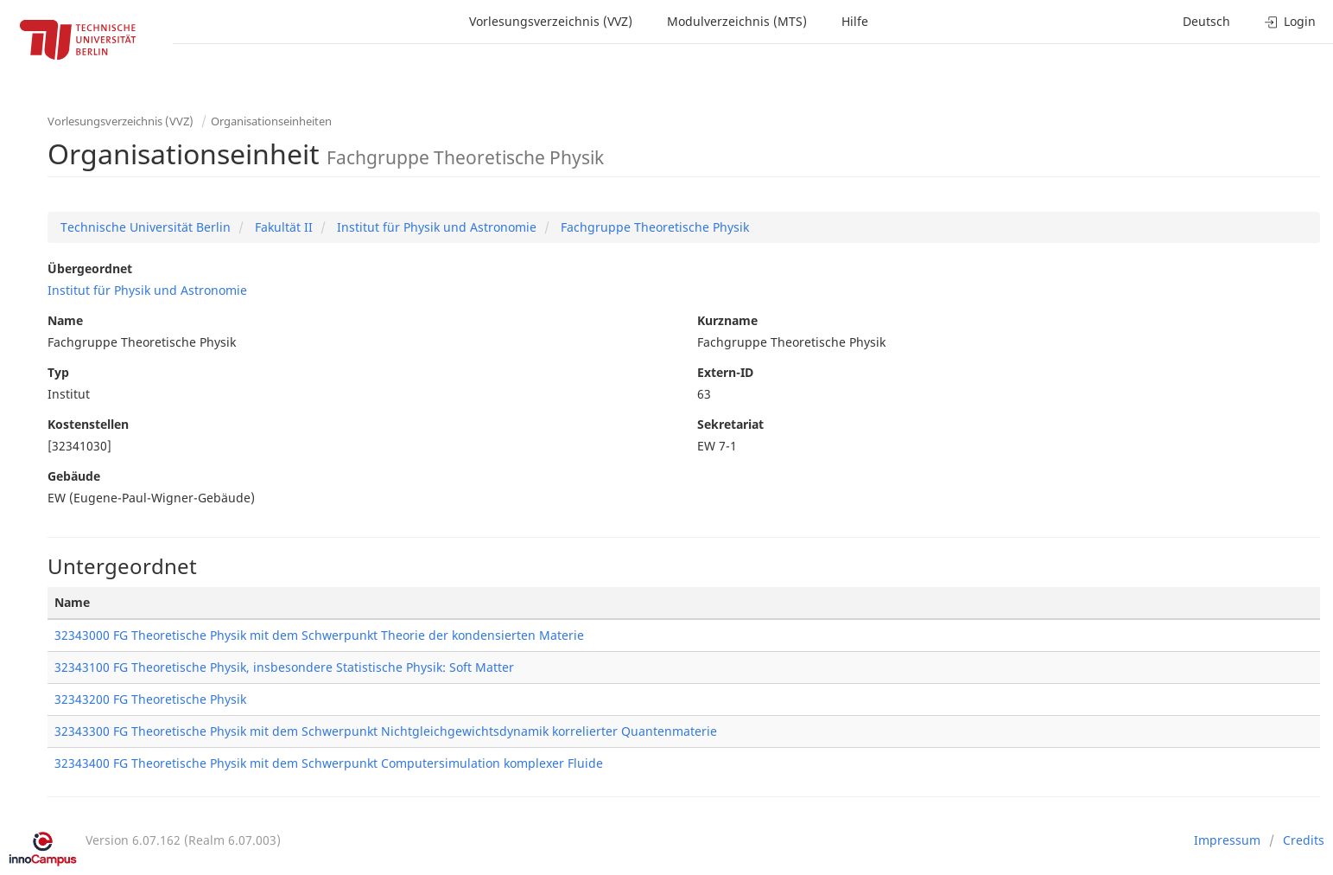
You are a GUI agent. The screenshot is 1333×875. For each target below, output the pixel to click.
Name (65, 320)
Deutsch (1206, 21)
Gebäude (74, 476)
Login (1290, 21)
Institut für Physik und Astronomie (434, 227)
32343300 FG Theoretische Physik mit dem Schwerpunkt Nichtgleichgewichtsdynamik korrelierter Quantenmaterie (385, 731)
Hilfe (854, 21)
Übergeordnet (90, 268)
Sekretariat (730, 424)
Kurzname (727, 320)
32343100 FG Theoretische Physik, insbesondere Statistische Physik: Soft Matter (284, 667)
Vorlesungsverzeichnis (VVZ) (550, 21)
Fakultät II (282, 227)
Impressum (1227, 840)
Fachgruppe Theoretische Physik (653, 227)
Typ (58, 372)
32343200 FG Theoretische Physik (150, 699)
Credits (1303, 840)
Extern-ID (725, 372)
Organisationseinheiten (271, 121)
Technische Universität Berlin (145, 227)
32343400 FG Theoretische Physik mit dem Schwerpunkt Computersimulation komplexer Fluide (328, 763)
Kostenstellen (88, 424)
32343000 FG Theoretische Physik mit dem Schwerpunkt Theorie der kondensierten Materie (319, 635)
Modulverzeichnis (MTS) (737, 21)
